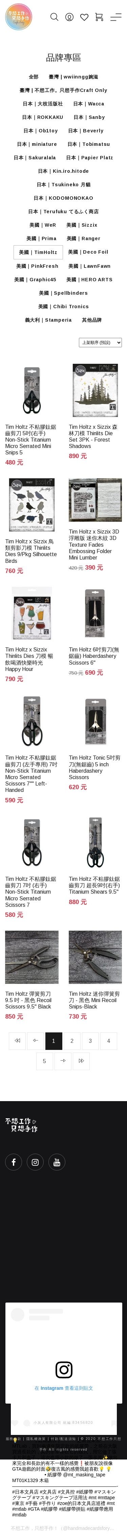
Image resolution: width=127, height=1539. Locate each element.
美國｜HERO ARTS (89, 279)
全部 (34, 76)
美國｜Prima (41, 238)
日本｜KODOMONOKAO (63, 198)
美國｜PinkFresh (37, 266)
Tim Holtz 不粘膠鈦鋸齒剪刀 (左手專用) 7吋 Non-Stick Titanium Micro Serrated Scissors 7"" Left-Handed (31, 774)
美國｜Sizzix (81, 225)
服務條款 (14, 1439)
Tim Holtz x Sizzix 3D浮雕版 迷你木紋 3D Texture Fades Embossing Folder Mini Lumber (94, 544)
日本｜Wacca (88, 103)
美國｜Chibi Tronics (63, 306)
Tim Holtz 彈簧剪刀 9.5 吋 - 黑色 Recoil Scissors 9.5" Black (28, 1000)
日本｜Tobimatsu (88, 144)
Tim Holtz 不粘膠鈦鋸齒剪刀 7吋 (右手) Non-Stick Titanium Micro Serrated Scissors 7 (30, 892)
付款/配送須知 (63, 1439)
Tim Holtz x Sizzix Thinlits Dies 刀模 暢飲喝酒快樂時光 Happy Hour (29, 659)
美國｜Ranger (84, 238)
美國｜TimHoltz (38, 252)
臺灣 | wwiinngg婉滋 (73, 76)
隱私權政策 (36, 1439)
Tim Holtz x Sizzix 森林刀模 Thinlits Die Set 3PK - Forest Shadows (93, 436)
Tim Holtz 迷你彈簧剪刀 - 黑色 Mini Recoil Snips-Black (94, 1000)
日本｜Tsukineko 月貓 (64, 184)
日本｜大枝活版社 (43, 103)
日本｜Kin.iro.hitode (63, 171)
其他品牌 (92, 320)
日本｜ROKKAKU (42, 117)
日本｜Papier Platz (89, 157)
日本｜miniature (37, 144)
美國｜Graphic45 (35, 279)
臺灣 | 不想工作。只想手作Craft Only (63, 90)
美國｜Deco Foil (88, 252)
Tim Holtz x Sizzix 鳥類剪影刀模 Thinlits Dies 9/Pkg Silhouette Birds (31, 551)
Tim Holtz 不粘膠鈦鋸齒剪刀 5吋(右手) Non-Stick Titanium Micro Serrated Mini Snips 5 (30, 440)
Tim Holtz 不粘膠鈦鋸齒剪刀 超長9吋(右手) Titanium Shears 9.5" (94, 885)
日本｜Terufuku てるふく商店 (63, 211)
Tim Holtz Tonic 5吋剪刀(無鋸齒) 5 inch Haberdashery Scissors (95, 767)
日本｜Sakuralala (35, 157)
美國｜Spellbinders (63, 293)
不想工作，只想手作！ (34, 1528)
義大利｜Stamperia (48, 320)
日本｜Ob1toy (40, 130)
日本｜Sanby (89, 117)
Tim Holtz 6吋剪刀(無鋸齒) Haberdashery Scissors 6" (94, 656)
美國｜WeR (42, 225)
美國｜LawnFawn (89, 266)
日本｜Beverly (86, 130)
